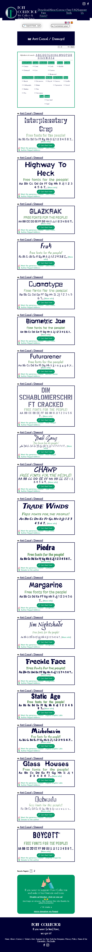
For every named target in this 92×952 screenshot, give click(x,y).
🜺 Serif (46, 104)
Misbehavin (45, 731)
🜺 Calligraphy (26, 85)
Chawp (45, 470)
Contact (61, 9)
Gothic (67, 63)
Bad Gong (45, 438)
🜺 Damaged (26, 70)
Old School (58, 77)
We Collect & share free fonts (26, 17)
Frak (45, 246)
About (53, 9)
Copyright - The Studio (46, 941)
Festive (60, 63)
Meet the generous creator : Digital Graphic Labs (42, 715)
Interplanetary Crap (45, 124)
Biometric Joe (45, 321)
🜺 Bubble (60, 66)
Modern (49, 77)
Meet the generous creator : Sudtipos (37, 568)
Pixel (41, 96)
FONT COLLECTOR (27, 10)
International (39, 77)
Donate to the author (30, 570)
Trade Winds (46, 506)
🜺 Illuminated (52, 74)
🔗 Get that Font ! (46, 145)
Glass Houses (46, 764)
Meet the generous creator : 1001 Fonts (38, 148)
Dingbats (43, 63)
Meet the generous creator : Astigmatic (38, 608)
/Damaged (37, 113)
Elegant (51, 63)
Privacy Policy (71, 939)
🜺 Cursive (51, 70)
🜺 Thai (36, 89)
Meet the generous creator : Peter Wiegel (38, 423)
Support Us (82, 11)
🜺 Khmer (37, 85)
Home (7, 939)
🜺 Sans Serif (48, 100)
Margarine (45, 585)
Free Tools (69, 11)
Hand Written (27, 77)
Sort (72, 47)
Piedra (46, 547)
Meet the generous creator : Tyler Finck (38, 489)
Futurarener (45, 356)
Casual (35, 63)
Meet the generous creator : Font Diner (37, 531)
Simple (47, 96)
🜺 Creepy (25, 66)
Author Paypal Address (30, 150)
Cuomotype (46, 284)
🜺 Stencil (66, 85)
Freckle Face (46, 661)
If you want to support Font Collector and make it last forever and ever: (46, 892)
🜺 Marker (25, 89)
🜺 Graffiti (66, 81)
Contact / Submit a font (25, 939)
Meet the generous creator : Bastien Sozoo (39, 374)
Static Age (45, 696)
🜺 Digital (49, 81)
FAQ (75, 9)
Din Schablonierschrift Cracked (45, 397)
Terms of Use (82, 939)
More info (46, 142)
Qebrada (46, 799)
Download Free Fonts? (43, 12)
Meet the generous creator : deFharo (36, 817)
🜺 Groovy (56, 81)
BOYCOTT (46, 835)
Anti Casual (27, 63)
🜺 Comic (35, 66)
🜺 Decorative (38, 81)
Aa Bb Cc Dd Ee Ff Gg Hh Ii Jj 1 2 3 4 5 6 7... (45, 139)
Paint (66, 77)
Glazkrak (45, 210)
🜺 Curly (50, 66)
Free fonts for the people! (45, 135)
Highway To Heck (46, 168)
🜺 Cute (35, 70)
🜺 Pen (24, 93)
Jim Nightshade (45, 625)
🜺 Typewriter (57, 85)
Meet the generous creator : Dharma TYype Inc (41, 858)
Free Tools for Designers (55, 939)
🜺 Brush (25, 81)
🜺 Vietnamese (38, 93)
